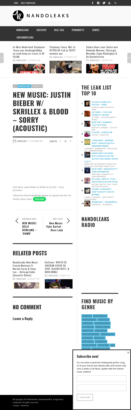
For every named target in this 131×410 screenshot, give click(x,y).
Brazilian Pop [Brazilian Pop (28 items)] (107, 334)
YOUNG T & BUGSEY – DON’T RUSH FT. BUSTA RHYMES (103, 192)
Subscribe (84, 397)
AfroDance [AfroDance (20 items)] (87, 323)
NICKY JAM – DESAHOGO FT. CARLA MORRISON (105, 170)
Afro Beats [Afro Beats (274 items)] (103, 319)
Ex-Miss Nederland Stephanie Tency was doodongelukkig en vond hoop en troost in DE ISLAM (29, 52)
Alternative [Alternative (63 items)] (88, 326)
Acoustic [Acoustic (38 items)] (87, 315)
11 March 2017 (65, 275)
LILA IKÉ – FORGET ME (102, 132)
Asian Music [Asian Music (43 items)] (101, 330)
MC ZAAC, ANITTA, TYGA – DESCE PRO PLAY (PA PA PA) (105, 180)
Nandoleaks (24, 86)
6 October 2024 (33, 60)
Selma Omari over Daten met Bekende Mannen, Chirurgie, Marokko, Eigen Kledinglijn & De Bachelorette (102, 52)
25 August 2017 (33, 279)
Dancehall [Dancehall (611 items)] (99, 337)
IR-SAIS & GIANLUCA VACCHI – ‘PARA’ (101, 103)
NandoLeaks (21, 60)
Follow (39, 199)
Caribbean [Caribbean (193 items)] (87, 337)
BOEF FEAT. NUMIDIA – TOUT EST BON (102, 123)
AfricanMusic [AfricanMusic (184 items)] (100, 315)
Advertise (25, 405)
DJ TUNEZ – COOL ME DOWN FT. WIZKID (102, 113)
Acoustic (37, 86)
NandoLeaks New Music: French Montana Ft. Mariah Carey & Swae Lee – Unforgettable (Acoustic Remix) (25, 268)
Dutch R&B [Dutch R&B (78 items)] (103, 345)
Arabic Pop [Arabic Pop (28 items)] (87, 330)
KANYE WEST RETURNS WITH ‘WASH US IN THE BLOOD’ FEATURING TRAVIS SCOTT (101, 157)
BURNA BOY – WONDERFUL (104, 202)
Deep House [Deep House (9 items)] (87, 341)
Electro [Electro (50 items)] (86, 348)
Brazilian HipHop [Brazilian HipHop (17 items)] (90, 334)
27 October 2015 (36, 141)
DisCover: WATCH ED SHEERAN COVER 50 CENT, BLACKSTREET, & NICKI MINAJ (57, 267)
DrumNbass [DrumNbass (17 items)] (101, 341)
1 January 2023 (107, 60)
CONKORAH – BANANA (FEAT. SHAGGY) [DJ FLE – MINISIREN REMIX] (103, 143)
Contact (16, 405)
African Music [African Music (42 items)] (89, 319)
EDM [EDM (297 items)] (112, 345)
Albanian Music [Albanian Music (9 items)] (102, 323)
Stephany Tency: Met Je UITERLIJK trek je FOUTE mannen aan (63, 50)
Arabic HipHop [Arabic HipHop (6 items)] (103, 326)
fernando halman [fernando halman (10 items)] (100, 348)
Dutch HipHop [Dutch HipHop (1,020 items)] (89, 345)
